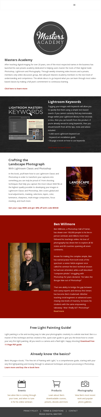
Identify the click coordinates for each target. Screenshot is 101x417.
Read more (59, 311)
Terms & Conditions (53, 410)
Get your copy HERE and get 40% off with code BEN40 (33, 208)
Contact (73, 410)
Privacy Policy (31, 410)
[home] (42, 5)
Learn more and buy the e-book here (22, 367)
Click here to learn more (16, 88)
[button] (74, 5)
